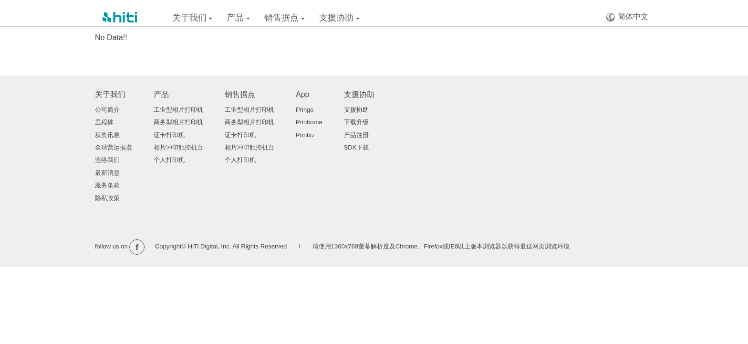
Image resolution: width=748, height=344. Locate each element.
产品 (238, 17)
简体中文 (627, 17)
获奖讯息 (107, 135)
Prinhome (309, 122)
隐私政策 (107, 198)
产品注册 (356, 135)
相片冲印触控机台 (178, 147)
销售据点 (284, 17)
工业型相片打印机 (178, 109)
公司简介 (107, 109)
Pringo (305, 109)
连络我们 (107, 159)
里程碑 (104, 122)
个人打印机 (169, 159)
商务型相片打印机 (178, 122)
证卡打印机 (169, 135)
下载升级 (356, 122)
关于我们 (192, 17)
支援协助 (339, 17)
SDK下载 (356, 147)
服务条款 (107, 185)
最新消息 (107, 172)
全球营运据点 (113, 147)
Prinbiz (305, 135)
